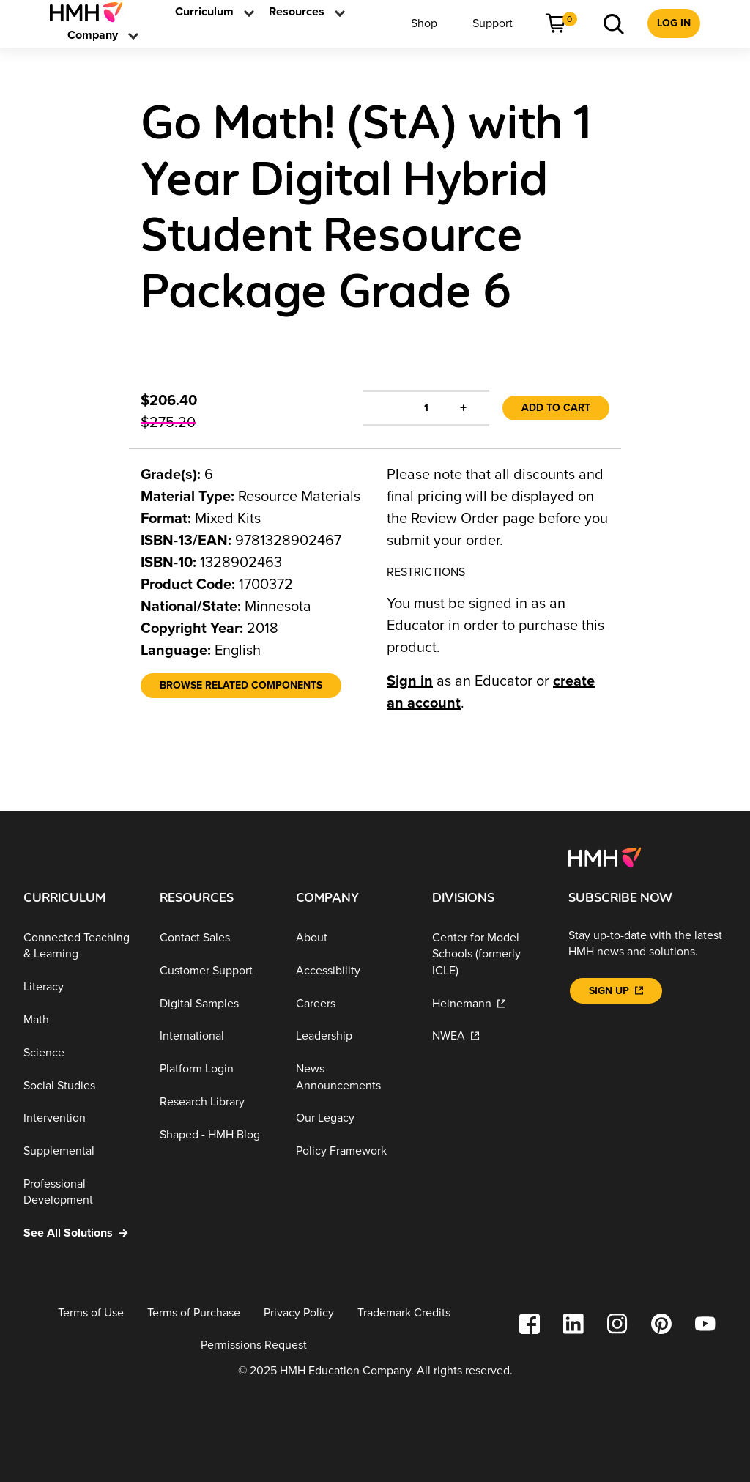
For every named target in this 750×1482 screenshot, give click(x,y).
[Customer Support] (216, 971)
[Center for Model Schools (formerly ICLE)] (488, 955)
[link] (92, 12)
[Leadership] (352, 1036)
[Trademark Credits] (404, 1313)
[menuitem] (92, 12)
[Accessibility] (352, 971)
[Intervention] (80, 1118)
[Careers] (352, 1003)
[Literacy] (80, 987)
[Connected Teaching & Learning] (80, 946)
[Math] (80, 1020)
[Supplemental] (80, 1151)
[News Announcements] (352, 1077)
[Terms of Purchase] (193, 1313)
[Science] (80, 1053)
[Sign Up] (616, 991)
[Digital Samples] (216, 1003)
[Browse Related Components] (241, 685)
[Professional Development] (80, 1192)
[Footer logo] (604, 856)
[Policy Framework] (352, 1151)
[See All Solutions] (80, 1233)
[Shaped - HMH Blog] (216, 1134)
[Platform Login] (216, 1069)
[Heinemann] (488, 1003)
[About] (352, 938)
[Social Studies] (80, 1085)
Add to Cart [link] (555, 407)
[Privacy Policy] (299, 1313)
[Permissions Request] (254, 1345)
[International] (216, 1036)
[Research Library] (216, 1102)
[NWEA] (488, 1036)
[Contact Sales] (216, 938)
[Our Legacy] (352, 1118)
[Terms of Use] (90, 1313)
